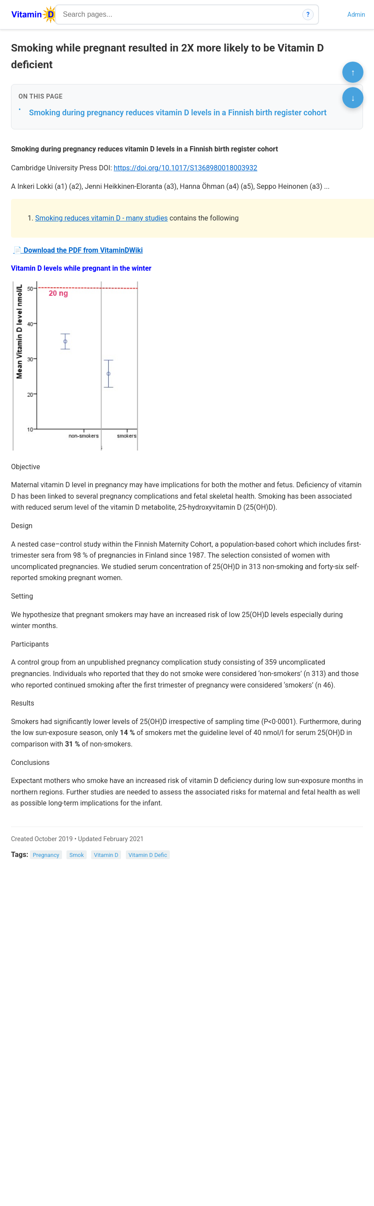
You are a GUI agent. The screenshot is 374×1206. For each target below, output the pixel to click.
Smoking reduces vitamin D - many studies (101, 218)
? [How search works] (308, 14)
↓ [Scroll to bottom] (353, 98)
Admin (356, 14)
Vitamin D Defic (147, 855)
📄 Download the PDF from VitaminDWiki (78, 250)
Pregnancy (46, 855)
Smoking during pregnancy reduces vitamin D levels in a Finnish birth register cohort (177, 112)
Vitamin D (106, 855)
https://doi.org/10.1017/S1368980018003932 (185, 168)
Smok (77, 855)
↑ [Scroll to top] (353, 72)
